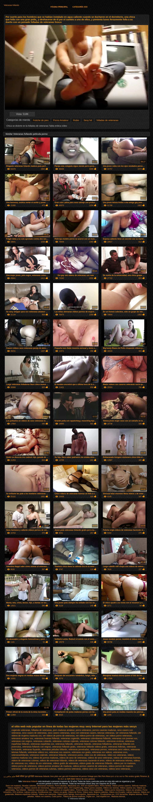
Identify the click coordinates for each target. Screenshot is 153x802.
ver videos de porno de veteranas (59, 735)
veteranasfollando (19, 755)
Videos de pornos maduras (74, 796)
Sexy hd (88, 120)
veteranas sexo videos (118, 749)
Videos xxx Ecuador (117, 792)
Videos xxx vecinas (111, 788)
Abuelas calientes (29, 786)
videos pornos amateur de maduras (55, 766)
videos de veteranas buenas (126, 758)
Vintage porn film (94, 776)
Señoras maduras (139, 786)
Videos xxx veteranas (47, 794)
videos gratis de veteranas (65, 763)
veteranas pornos (98, 749)
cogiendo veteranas (20, 730)
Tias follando (21, 790)
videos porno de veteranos (24, 766)
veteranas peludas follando (54, 749)
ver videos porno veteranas (119, 735)
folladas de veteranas (108, 120)
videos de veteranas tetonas (119, 760)
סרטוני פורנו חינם (117, 776)
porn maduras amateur (64, 730)
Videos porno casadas (93, 788)
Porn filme (106, 776)
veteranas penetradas (78, 749)
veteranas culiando (42, 741)
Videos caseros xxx (128, 788)
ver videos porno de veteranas (90, 735)
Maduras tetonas (118, 796)
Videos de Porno (75, 792)
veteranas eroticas (115, 741)
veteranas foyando (31, 749)
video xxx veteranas (116, 755)
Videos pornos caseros (121, 786)
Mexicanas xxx (74, 786)
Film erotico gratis (132, 776)
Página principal (59, 7)
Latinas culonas (30, 792)
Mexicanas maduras (45, 786)
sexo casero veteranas (58, 733)
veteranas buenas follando (46, 738)
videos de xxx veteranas (40, 763)
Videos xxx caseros (43, 796)
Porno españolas (96, 790)
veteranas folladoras (102, 744)
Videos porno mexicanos (114, 790)
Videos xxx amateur (133, 790)
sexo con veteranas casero (83, 733)
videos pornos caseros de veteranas (90, 766)
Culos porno (57, 796)
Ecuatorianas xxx (107, 794)
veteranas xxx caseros (59, 752)
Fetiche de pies (41, 120)
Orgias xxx (90, 796)
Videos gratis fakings (65, 794)
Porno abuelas (61, 786)
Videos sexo (88, 792)
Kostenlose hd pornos (78, 776)
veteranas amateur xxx (22, 738)
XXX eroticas (17, 792)
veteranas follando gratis (64, 746)
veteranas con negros (21, 741)
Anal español (80, 794)
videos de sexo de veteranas (73, 758)
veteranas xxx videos (102, 752)
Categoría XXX (79, 7)
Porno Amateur (60, 120)
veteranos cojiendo (39, 755)
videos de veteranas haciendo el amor (86, 760)
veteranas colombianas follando (96, 738)
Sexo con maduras (13, 786)
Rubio (76, 120)
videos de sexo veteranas (100, 758)
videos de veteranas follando (53, 760)
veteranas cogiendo (70, 738)
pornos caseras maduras (104, 730)
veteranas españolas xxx (42, 744)
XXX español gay (76, 788)
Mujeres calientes (101, 792)
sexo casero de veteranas (34, 733)
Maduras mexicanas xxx (37, 790)
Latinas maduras (133, 792)
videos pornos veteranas (69, 769)
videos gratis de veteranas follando (95, 763)
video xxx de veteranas (95, 755)
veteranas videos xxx (38, 752)
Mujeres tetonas (135, 794)
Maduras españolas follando (26, 794)
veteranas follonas (116, 746)
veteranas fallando (64, 744)
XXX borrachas (121, 794)
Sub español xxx (103, 796)
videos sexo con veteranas (95, 769)
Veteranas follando (11, 5)
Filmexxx (143, 776)
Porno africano (82, 790)
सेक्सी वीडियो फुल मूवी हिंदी (25, 776)
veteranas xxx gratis (81, 752)
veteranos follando (57, 755)
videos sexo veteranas (119, 769)
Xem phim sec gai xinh (59, 776)
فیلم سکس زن (9, 776)
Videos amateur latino (59, 788)
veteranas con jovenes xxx (124, 738)
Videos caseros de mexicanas (37, 788)
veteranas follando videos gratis (92, 746)
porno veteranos (83, 730)
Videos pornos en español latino (61, 790)
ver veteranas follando (126, 733)
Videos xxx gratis (60, 792)
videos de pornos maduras (45, 758)
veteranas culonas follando (92, 741)
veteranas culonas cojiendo (66, 741)
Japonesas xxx (93, 794)
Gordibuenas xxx (45, 792)
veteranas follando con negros (36, 746)
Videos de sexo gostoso (85, 779)
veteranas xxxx (120, 752)
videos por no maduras (124, 763)
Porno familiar (105, 786)
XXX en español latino (90, 786)
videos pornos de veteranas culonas (39, 769)
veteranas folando (82, 744)
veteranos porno (75, 755)
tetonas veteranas (105, 733)
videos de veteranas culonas (25, 760)
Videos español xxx (16, 788)
